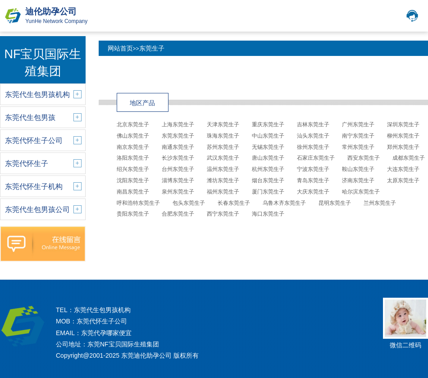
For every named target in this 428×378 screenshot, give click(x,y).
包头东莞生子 (189, 203)
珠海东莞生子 (223, 136)
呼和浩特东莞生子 (138, 203)
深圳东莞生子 (403, 124)
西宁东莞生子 (223, 214)
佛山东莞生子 (133, 136)
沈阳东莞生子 (133, 180)
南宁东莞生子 (358, 136)
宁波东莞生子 (313, 169)
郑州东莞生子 (403, 147)
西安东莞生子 (363, 158)
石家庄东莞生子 (316, 158)
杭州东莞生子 (268, 169)
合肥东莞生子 (178, 214)
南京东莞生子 (133, 147)
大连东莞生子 (403, 169)
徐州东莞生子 (313, 147)
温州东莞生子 (223, 169)
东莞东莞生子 (178, 136)
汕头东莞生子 (313, 136)
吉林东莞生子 (313, 124)
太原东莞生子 (403, 180)
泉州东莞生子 (178, 192)
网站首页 (120, 48)
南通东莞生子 (178, 147)
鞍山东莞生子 (358, 169)
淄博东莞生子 (178, 180)
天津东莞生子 (223, 124)
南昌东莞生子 (133, 192)
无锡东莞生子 (268, 147)
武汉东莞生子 (223, 158)
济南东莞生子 (358, 180)
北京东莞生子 (133, 124)
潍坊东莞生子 (223, 180)
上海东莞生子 (178, 124)
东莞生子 (151, 48)
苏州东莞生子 (223, 147)
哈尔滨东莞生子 (361, 192)
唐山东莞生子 (268, 158)
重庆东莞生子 (268, 124)
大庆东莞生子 (313, 192)
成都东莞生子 (408, 158)
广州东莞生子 (358, 124)
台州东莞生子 (178, 169)
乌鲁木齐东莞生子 (284, 203)
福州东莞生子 (223, 192)
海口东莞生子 (268, 214)
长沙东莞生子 (178, 158)
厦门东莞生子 (268, 192)
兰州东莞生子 (380, 203)
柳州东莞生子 (403, 136)
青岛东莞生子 (313, 180)
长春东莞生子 (234, 203)
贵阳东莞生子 (133, 214)
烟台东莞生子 (268, 180)
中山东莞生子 (268, 136)
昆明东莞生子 (335, 203)
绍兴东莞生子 (133, 169)
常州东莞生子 (358, 147)
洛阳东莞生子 (133, 158)
